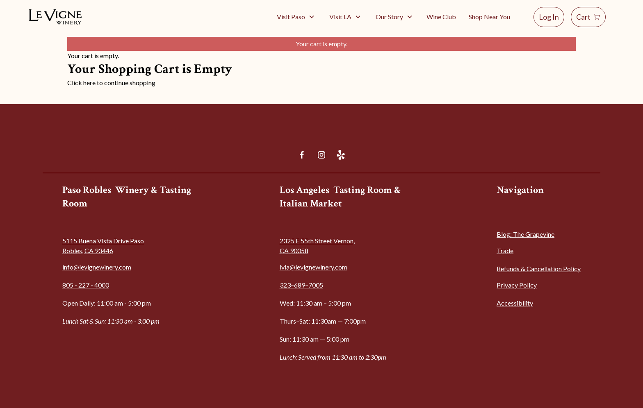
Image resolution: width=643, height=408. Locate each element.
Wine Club (441, 16)
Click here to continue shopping (111, 82)
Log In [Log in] (549, 16)
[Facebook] (302, 155)
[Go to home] (56, 17)
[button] (296, 17)
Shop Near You (489, 16)
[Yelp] (341, 155)
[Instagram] (321, 155)
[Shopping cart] (588, 17)
